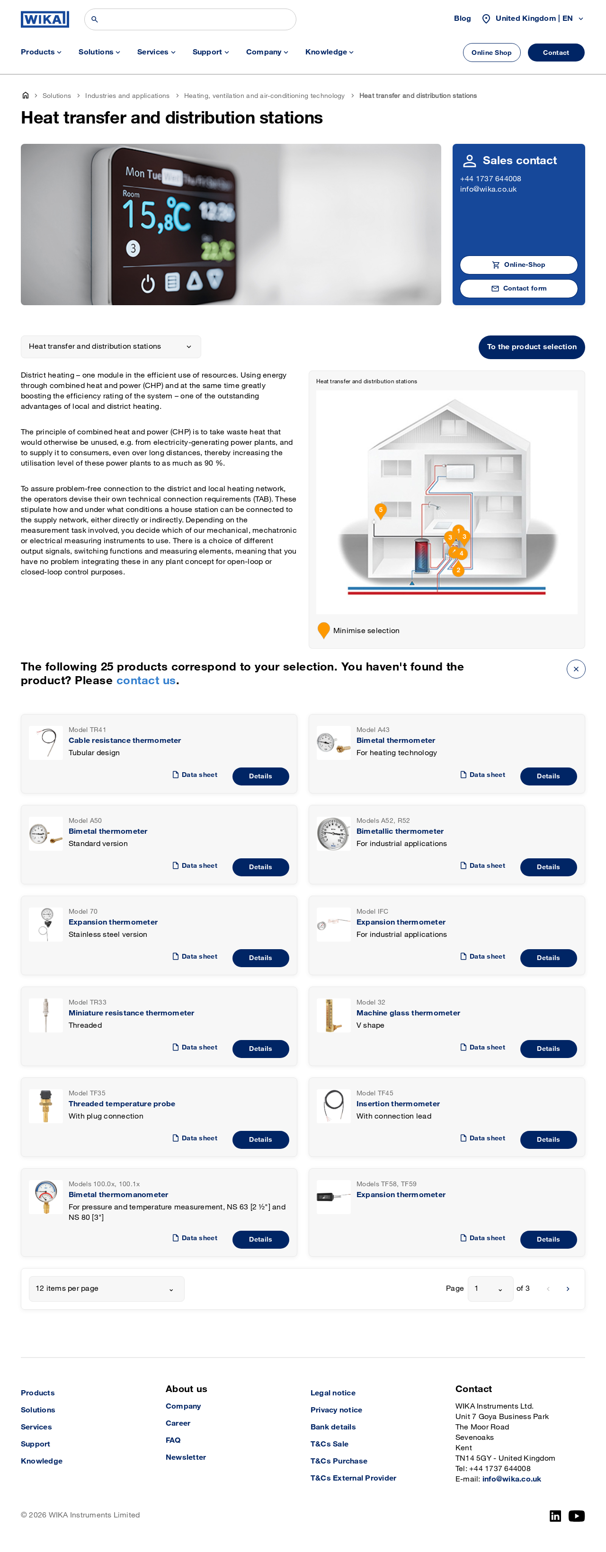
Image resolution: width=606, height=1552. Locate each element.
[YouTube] (577, 1516)
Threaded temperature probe (122, 1104)
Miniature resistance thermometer (132, 1013)
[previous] (548, 1289)
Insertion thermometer (398, 1104)
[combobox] (107, 1289)
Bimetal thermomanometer (119, 1194)
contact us (146, 681)
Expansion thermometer (113, 922)
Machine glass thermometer (408, 1013)
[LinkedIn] (555, 1516)
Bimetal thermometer (396, 740)
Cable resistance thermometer (125, 740)
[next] (568, 1289)
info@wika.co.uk (488, 189)
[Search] (190, 19)
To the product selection (532, 347)
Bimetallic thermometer (400, 831)
